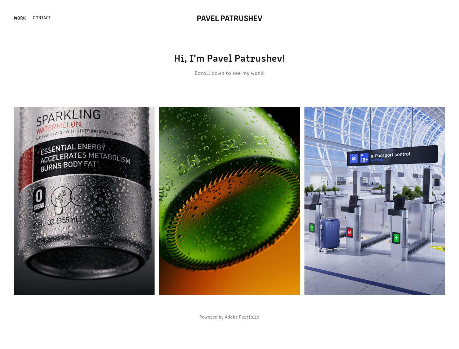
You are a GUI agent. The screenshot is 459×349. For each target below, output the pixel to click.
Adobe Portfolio (242, 317)
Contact (42, 17)
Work (20, 17)
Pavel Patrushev (229, 17)
